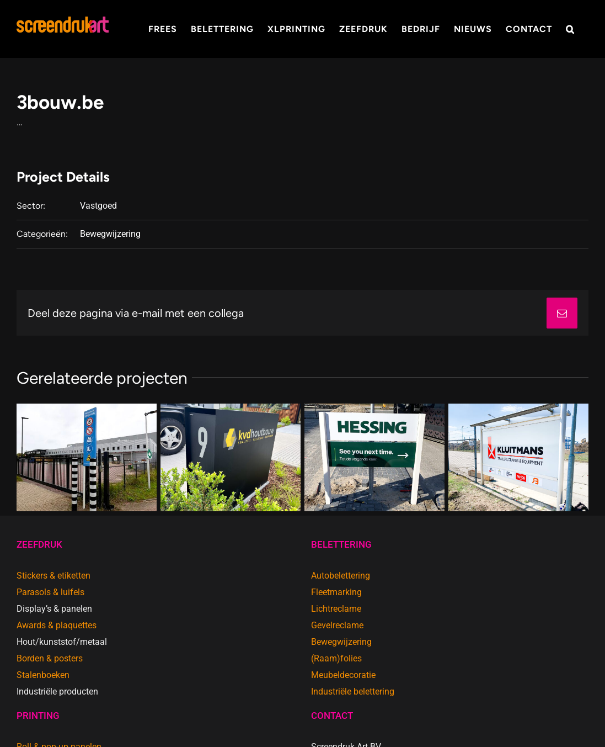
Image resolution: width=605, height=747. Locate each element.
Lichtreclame (336, 608)
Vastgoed (98, 205)
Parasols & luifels (50, 592)
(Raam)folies (336, 658)
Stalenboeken (43, 675)
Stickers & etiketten (53, 575)
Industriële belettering (352, 691)
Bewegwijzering (110, 234)
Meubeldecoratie (343, 675)
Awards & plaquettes (57, 625)
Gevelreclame (337, 625)
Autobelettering (340, 575)
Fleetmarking (336, 592)
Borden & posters (50, 658)
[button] (570, 29)
